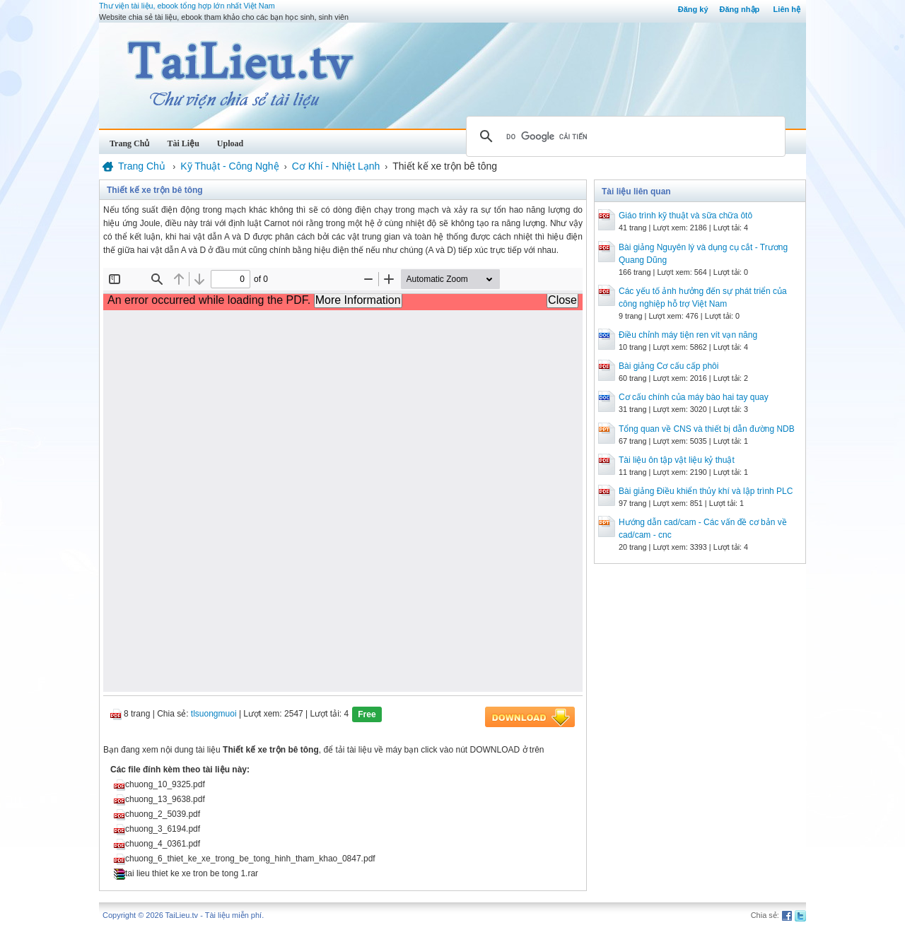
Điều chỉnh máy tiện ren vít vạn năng (688, 335)
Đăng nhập (740, 9)
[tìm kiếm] (623, 136)
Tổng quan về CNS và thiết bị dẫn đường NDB (707, 429)
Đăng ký (693, 9)
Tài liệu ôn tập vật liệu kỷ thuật (677, 460)
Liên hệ (786, 9)
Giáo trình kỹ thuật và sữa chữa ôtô (685, 215)
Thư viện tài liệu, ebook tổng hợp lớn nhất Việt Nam (187, 5)
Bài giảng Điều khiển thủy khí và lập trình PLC (706, 491)
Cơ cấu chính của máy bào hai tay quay (694, 397)
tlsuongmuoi (214, 714)
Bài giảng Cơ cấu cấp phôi (668, 366)
